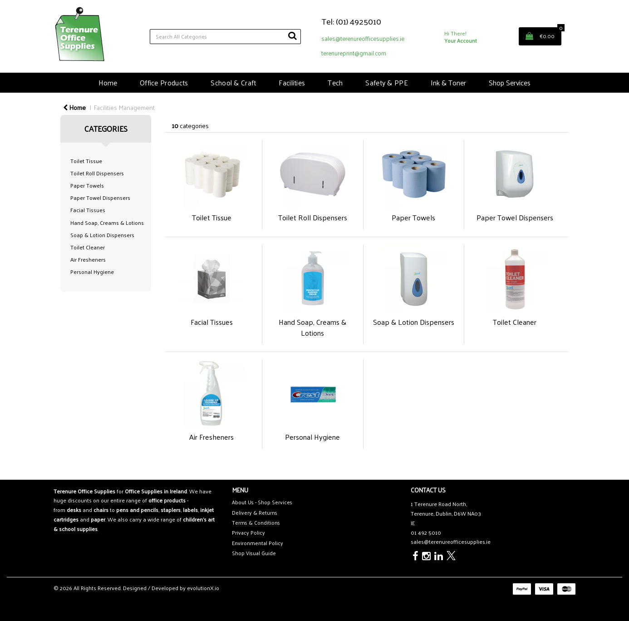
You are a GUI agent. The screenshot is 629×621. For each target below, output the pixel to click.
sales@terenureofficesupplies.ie (362, 38)
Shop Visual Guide (254, 553)
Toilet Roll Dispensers (97, 173)
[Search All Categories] (225, 36)
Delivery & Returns (254, 512)
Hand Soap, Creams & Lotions (107, 223)
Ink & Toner (448, 82)
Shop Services (510, 82)
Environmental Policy (257, 543)
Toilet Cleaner (87, 247)
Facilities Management (124, 107)
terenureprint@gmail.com (353, 53)
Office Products (164, 82)
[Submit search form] (292, 35)
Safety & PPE (386, 82)
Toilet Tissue (86, 161)
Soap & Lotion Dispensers (102, 235)
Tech (335, 82)
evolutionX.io (203, 588)
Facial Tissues (87, 210)
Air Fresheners (88, 259)
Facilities (292, 82)
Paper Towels (87, 185)
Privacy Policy (248, 532)
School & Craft (233, 82)
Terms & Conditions (256, 522)
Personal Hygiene (92, 272)
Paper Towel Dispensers (100, 198)
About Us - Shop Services (262, 502)
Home (107, 82)
